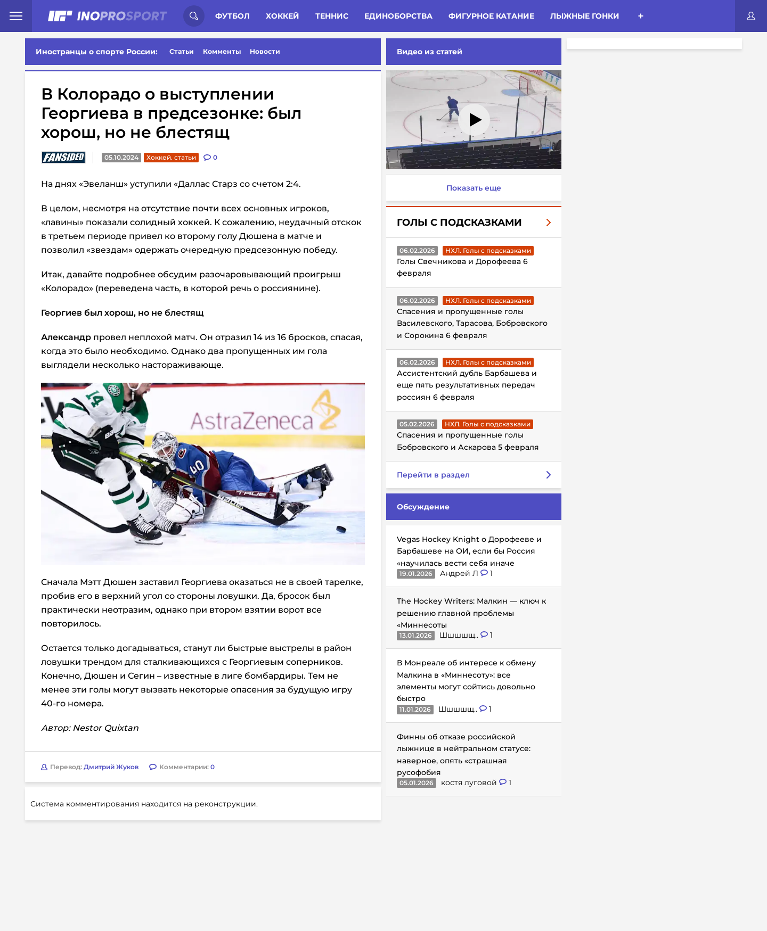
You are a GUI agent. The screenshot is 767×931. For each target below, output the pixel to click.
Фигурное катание (491, 16)
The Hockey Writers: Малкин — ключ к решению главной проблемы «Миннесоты (471, 613)
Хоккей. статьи (171, 157)
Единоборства (398, 16)
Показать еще (473, 188)
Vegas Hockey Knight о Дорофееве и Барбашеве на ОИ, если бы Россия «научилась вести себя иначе (469, 551)
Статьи (181, 51)
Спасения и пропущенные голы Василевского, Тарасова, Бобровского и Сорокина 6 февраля (472, 323)
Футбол (232, 16)
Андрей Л (460, 573)
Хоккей (282, 16)
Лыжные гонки (584, 16)
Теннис (331, 16)
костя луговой (470, 782)
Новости (265, 51)
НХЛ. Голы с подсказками (488, 250)
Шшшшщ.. (459, 635)
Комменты (222, 51)
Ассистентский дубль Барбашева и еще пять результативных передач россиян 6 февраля (467, 385)
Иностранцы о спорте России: (97, 51)
